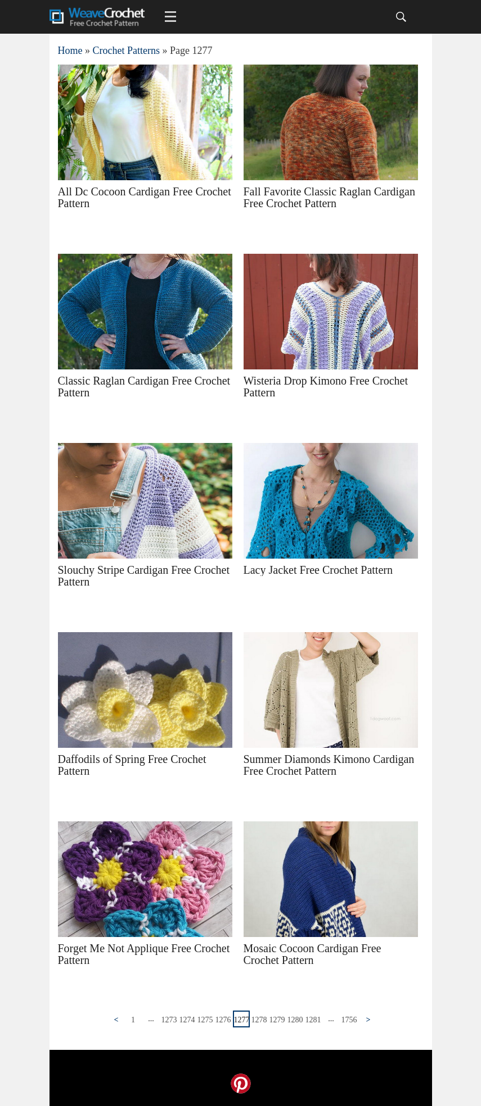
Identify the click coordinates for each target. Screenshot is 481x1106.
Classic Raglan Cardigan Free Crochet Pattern (144, 386)
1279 (277, 1020)
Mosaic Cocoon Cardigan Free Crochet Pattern (312, 954)
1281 (313, 1020)
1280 (295, 1020)
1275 (205, 1020)
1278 (259, 1020)
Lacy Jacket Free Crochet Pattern (318, 570)
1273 (169, 1020)
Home (70, 50)
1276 (223, 1020)
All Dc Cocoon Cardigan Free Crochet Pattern (144, 197)
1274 (187, 1020)
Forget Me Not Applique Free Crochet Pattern (144, 954)
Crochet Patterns (126, 50)
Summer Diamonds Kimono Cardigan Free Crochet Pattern (329, 765)
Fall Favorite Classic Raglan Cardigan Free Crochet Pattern (330, 197)
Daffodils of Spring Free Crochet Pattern (132, 765)
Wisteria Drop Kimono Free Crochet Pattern (326, 386)
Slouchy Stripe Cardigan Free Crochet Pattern (144, 576)
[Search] (401, 16)
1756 (349, 1020)
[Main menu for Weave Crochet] (170, 16)
